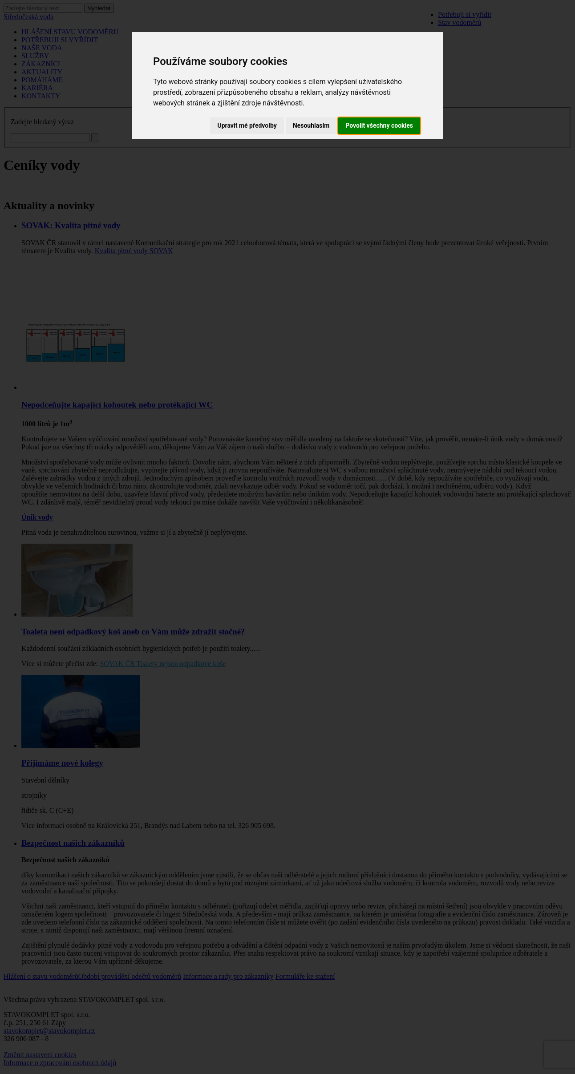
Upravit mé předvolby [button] (246, 125)
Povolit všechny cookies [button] (379, 125)
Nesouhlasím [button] (311, 125)
